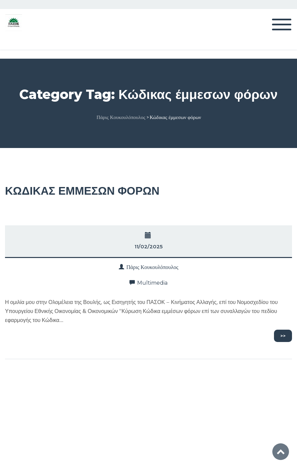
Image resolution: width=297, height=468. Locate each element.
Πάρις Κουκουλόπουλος (152, 267)
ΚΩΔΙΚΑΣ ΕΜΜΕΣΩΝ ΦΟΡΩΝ (82, 190)
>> (283, 335)
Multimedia (152, 283)
